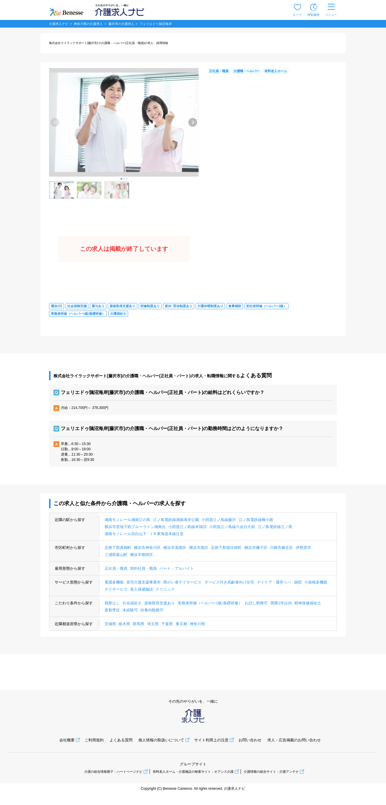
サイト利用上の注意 (211, 740)
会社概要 (67, 740)
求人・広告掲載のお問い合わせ (294, 740)
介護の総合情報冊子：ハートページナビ (113, 771)
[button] (121, 179)
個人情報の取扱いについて (161, 740)
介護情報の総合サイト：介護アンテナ (271, 771)
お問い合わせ (250, 740)
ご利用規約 (94, 740)
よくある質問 (121, 740)
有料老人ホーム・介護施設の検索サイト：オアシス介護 (193, 771)
